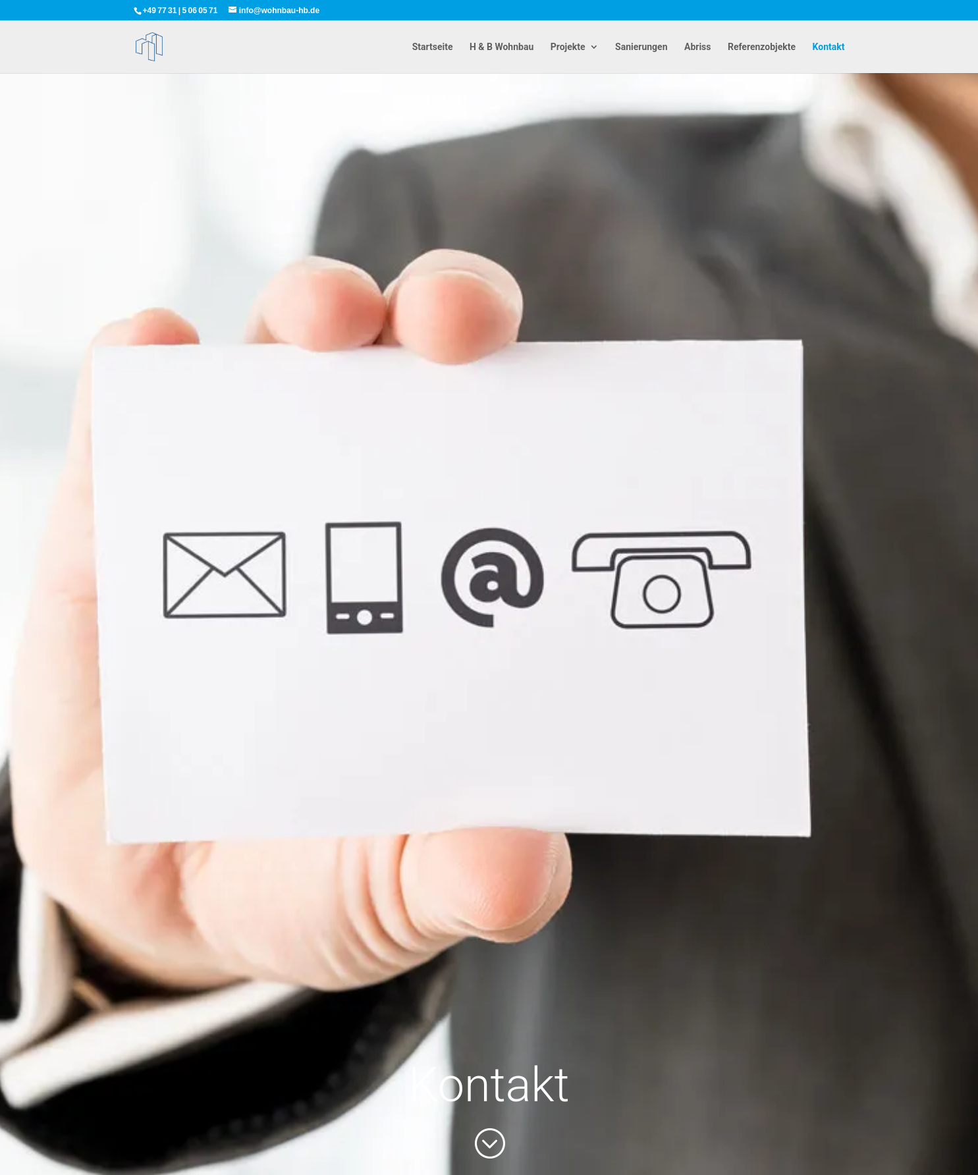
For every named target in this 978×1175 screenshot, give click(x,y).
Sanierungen (641, 47)
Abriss (697, 47)
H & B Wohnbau (501, 47)
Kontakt (829, 47)
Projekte (568, 47)
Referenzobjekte (762, 47)
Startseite (432, 47)
